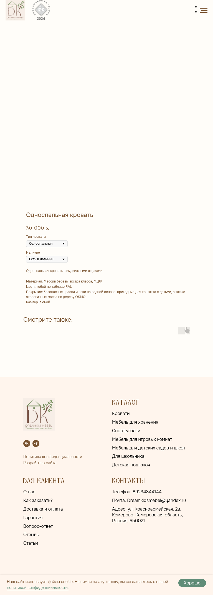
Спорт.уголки (126, 431)
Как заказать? (38, 500)
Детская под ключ (131, 465)
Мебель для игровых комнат (142, 439)
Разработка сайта (39, 462)
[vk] (26, 443)
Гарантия (33, 518)
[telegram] (35, 443)
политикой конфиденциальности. (38, 587)
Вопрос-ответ (38, 526)
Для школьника (128, 456)
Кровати (121, 413)
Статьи (30, 543)
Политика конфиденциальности (52, 456)
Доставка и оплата (43, 509)
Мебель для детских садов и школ (148, 448)
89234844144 (147, 492)
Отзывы (31, 535)
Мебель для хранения (135, 422)
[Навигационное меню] (203, 10)
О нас (29, 492)
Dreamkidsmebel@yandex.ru (156, 500)
